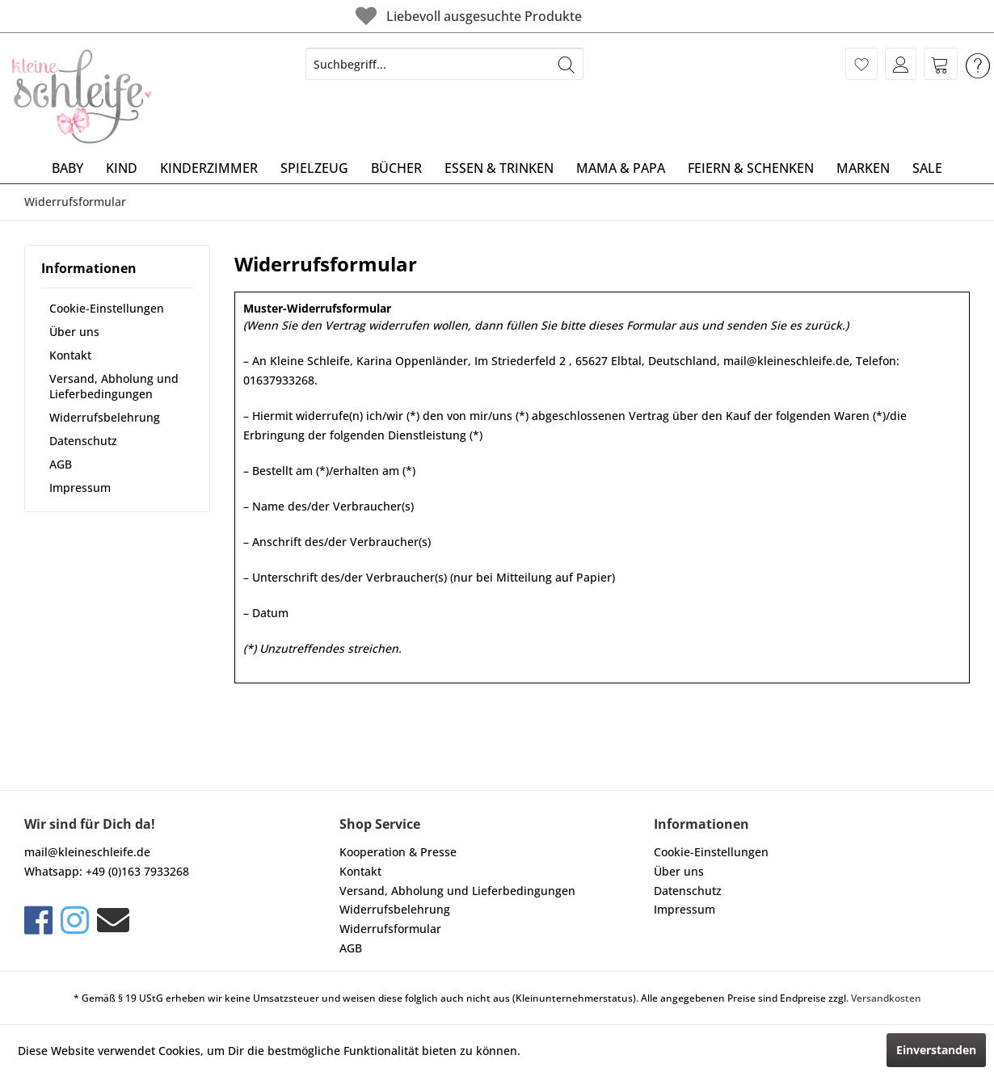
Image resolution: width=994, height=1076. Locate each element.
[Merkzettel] (861, 64)
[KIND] (122, 168)
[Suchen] (566, 64)
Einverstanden (936, 1049)
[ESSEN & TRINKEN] (499, 168)
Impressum (80, 487)
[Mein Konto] (900, 64)
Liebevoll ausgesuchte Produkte (466, 16)
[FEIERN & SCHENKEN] (750, 168)
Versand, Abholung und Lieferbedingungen (114, 386)
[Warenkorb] (941, 64)
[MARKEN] (863, 168)
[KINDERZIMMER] (209, 168)
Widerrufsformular (390, 928)
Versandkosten (886, 998)
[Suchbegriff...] (444, 64)
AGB (60, 464)
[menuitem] (444, 64)
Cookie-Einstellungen (106, 308)
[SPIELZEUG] (314, 168)
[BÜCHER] (396, 168)
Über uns (74, 331)
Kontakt (70, 355)
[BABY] (67, 168)
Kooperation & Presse (398, 852)
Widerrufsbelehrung (104, 417)
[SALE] (927, 168)
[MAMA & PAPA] (620, 168)
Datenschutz (83, 440)
